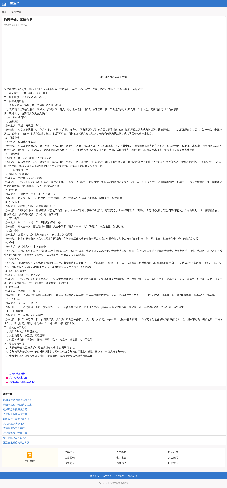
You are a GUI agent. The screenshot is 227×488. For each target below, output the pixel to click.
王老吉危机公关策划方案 (16, 442)
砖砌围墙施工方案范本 (15, 433)
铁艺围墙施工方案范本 (15, 437)
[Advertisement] (113, 51)
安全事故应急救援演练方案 (17, 404)
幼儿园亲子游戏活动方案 (16, 418)
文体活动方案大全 (18, 377)
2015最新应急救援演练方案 (17, 400)
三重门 (5, 3)
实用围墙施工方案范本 (15, 428)
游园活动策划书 (17, 373)
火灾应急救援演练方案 (15, 414)
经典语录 (94, 476)
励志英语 (132, 476)
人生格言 (107, 476)
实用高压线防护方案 (14, 423)
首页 (4, 12)
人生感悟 (119, 476)
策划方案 (16, 12)
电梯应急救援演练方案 (15, 409)
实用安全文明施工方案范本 (22, 381)
